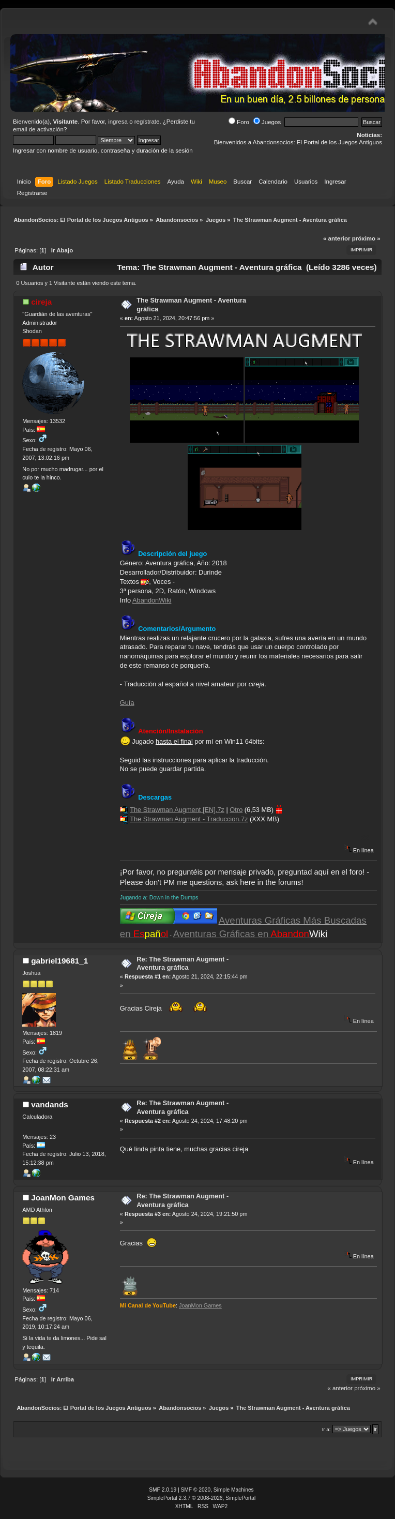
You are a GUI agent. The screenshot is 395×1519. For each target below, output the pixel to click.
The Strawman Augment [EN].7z (177, 810)
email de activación (38, 129)
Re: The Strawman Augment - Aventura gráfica (182, 963)
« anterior (336, 238)
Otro (236, 810)
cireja (41, 301)
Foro (239, 122)
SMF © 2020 (196, 1490)
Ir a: (326, 1429)
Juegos (267, 122)
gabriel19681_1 (59, 960)
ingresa (118, 121)
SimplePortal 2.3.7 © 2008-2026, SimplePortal (201, 1498)
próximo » (366, 238)
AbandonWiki (151, 600)
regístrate (147, 121)
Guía (127, 702)
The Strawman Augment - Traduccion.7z (189, 819)
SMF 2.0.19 (162, 1490)
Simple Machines (234, 1490)
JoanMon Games (63, 1197)
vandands (49, 1104)
